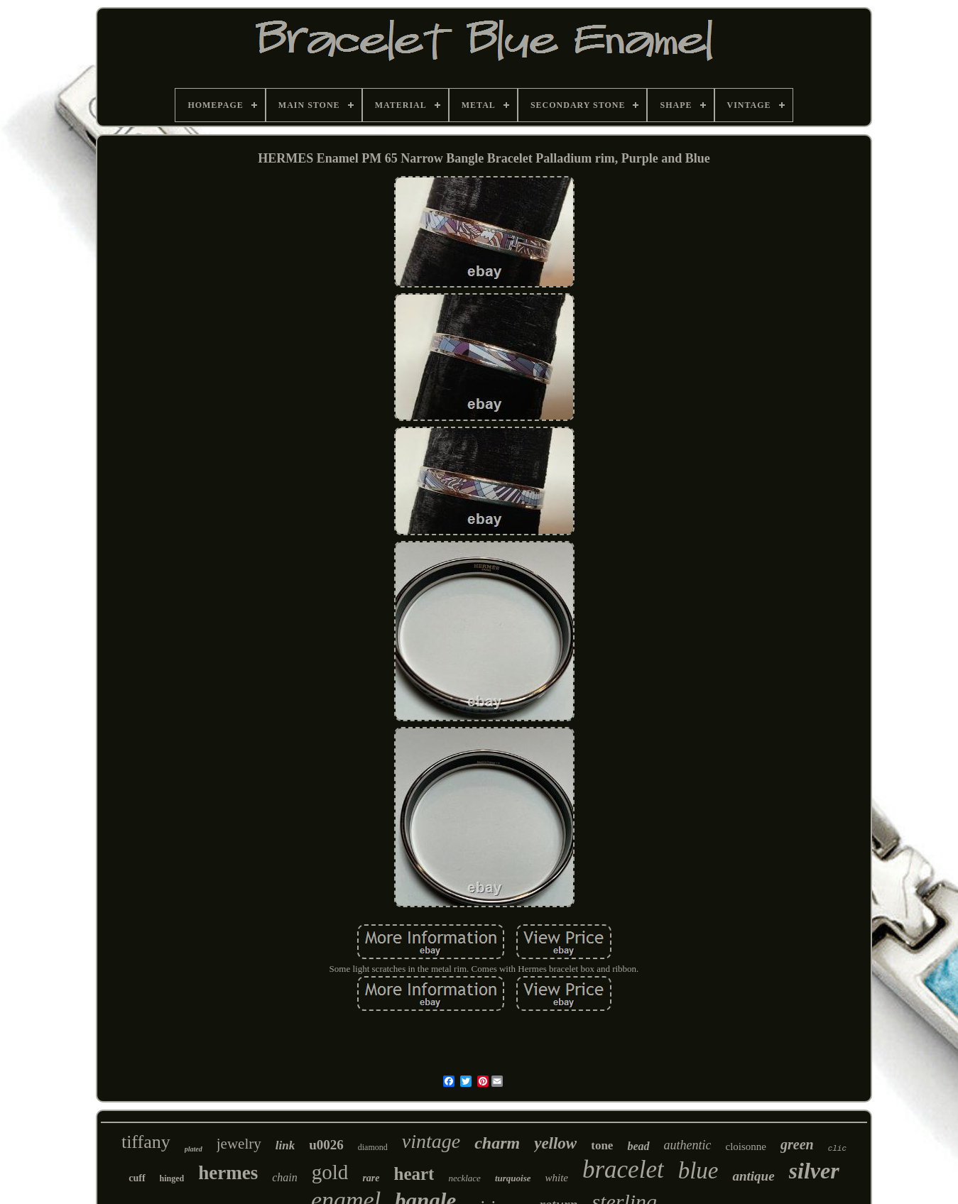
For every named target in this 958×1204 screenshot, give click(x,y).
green (797, 1144)
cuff (137, 1178)
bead (638, 1146)
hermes (228, 1172)
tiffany (145, 1142)
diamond (373, 1147)
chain (285, 1177)
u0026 (326, 1144)
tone (602, 1145)
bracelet (623, 1169)
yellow (555, 1143)
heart (414, 1173)
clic (837, 1148)
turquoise (513, 1178)
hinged (172, 1178)
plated (193, 1149)
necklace (464, 1178)
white (556, 1177)
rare (370, 1178)
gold (330, 1172)
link (285, 1145)
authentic (688, 1145)
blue (698, 1170)
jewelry (239, 1143)
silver (814, 1170)
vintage (431, 1141)
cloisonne (745, 1146)
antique (753, 1176)
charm (497, 1143)
